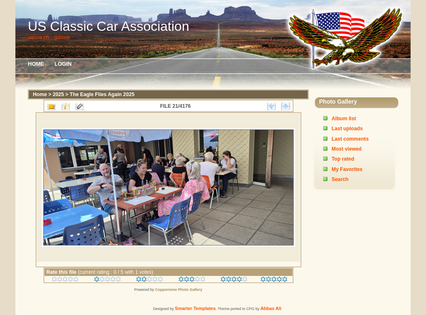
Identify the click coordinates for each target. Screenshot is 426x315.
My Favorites (347, 169)
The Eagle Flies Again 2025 (102, 94)
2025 (58, 94)
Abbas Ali (270, 308)
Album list (344, 119)
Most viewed (347, 149)
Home (36, 64)
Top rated (343, 159)
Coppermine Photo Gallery (179, 290)
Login (63, 64)
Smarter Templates (195, 308)
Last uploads (347, 128)
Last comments (350, 139)
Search (340, 179)
